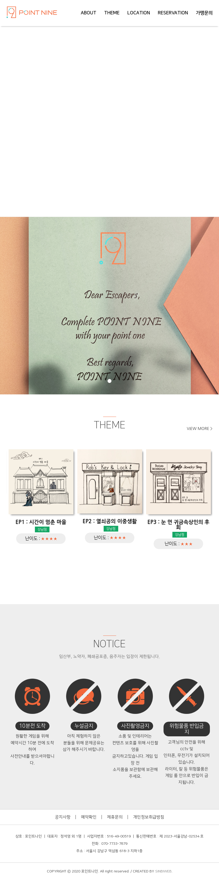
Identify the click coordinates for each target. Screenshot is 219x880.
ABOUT (88, 13)
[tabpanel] (109, 305)
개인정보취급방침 (148, 817)
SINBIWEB (163, 871)
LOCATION (138, 13)
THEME (112, 13)
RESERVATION (173, 13)
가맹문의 (204, 13)
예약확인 (89, 817)
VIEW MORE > (199, 428)
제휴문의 (115, 817)
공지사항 (63, 817)
